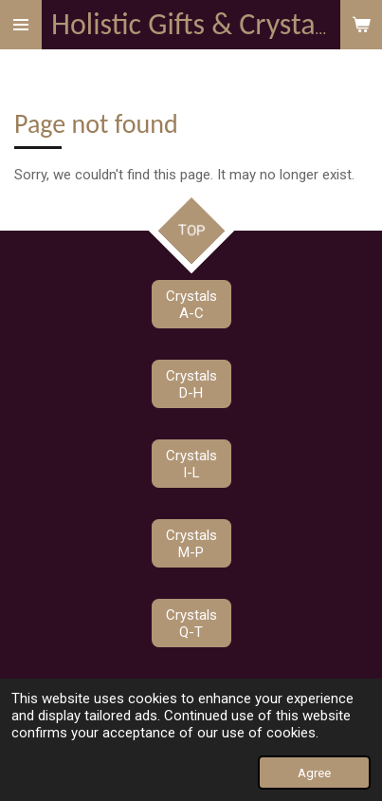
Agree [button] (314, 772)
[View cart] (361, 24)
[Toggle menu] (21, 24)
